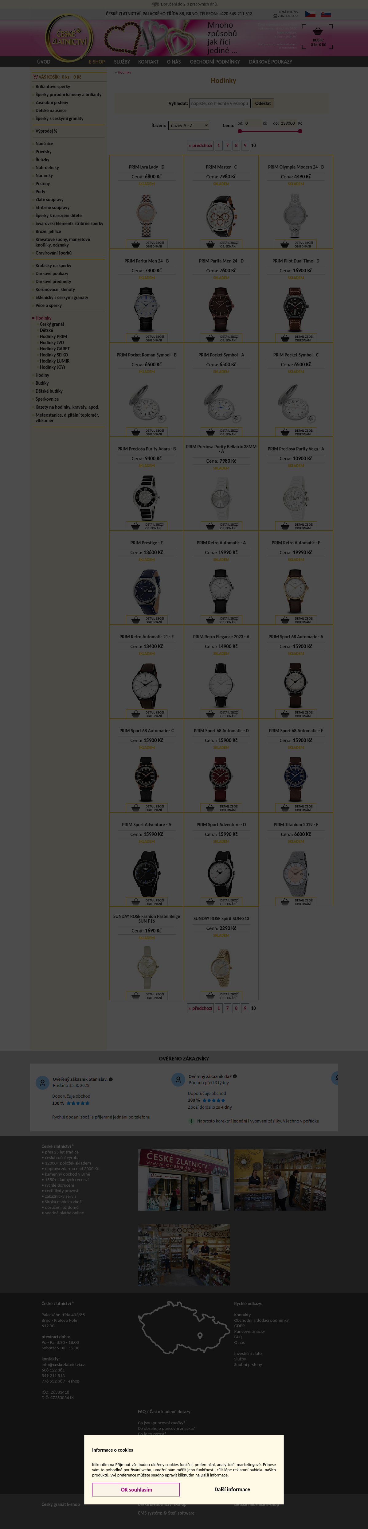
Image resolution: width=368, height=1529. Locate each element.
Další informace (232, 1489)
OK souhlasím (136, 1489)
